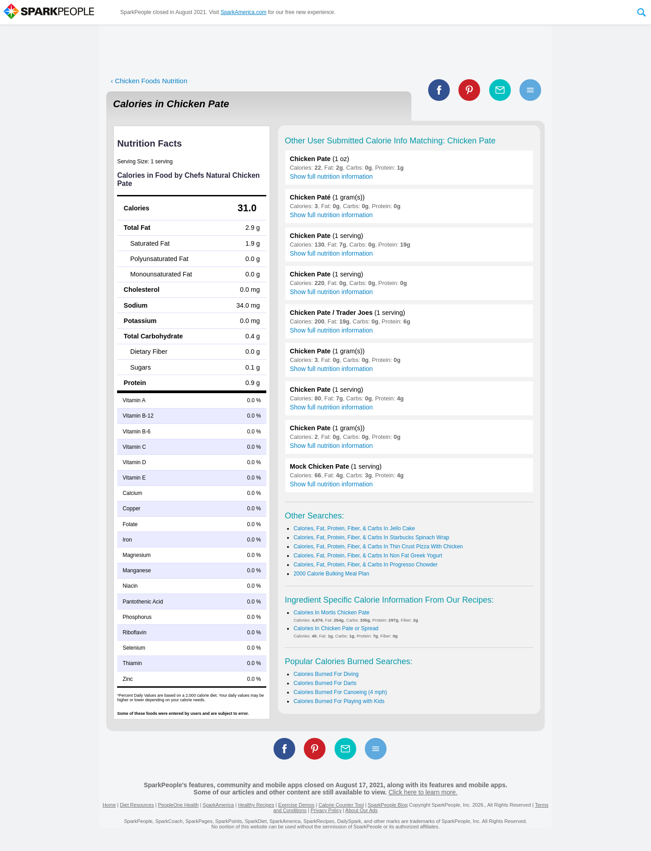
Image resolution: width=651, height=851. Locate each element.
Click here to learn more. (423, 792)
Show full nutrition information (331, 176)
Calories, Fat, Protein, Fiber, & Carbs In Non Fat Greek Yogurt (367, 555)
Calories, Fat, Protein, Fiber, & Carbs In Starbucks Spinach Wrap (371, 537)
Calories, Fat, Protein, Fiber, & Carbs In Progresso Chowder (365, 564)
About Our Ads (361, 810)
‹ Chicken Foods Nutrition (149, 81)
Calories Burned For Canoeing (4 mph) (340, 692)
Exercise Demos (296, 805)
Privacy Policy (326, 810)
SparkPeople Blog (388, 805)
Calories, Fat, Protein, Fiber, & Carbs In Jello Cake (354, 528)
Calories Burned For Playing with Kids (338, 701)
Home (109, 805)
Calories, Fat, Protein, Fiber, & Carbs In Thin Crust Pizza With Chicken (378, 546)
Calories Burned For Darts (324, 683)
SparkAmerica (218, 805)
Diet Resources (137, 805)
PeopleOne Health (178, 805)
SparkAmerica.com (243, 12)
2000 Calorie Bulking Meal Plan (331, 574)
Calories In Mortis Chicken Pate (331, 612)
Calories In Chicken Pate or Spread (335, 628)
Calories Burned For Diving (326, 674)
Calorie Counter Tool (341, 805)
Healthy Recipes (256, 805)
